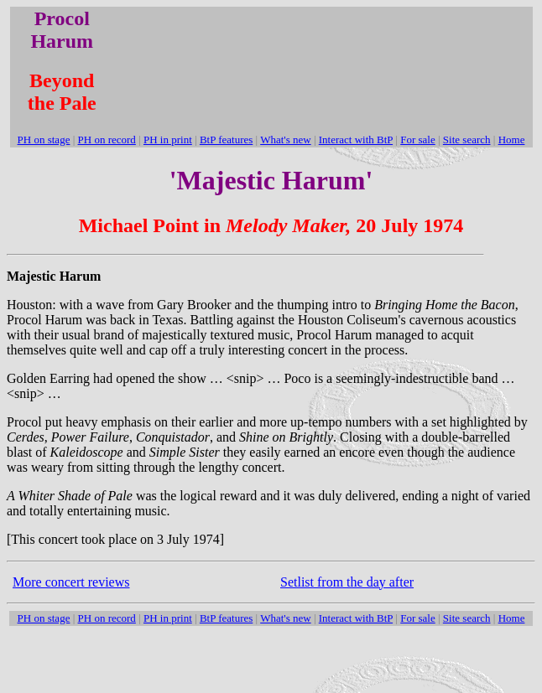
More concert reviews (71, 582)
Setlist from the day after (347, 582)
